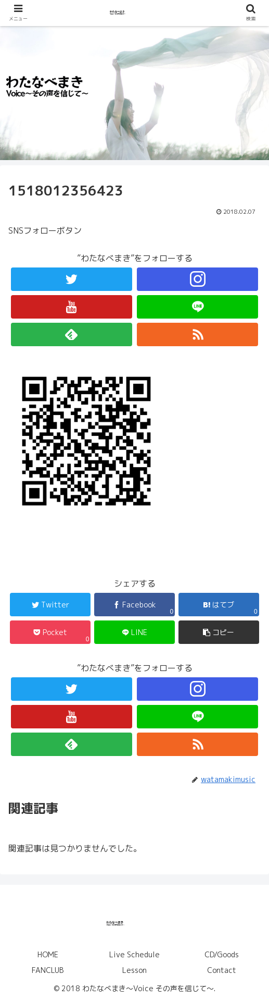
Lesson (134, 970)
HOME (47, 954)
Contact (221, 970)
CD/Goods (221, 954)
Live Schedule (134, 954)
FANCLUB (47, 970)
